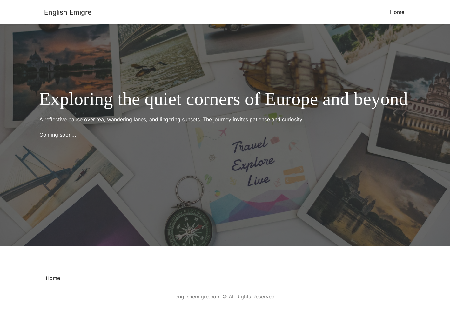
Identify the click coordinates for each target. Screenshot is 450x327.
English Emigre (67, 12)
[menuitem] (397, 12)
